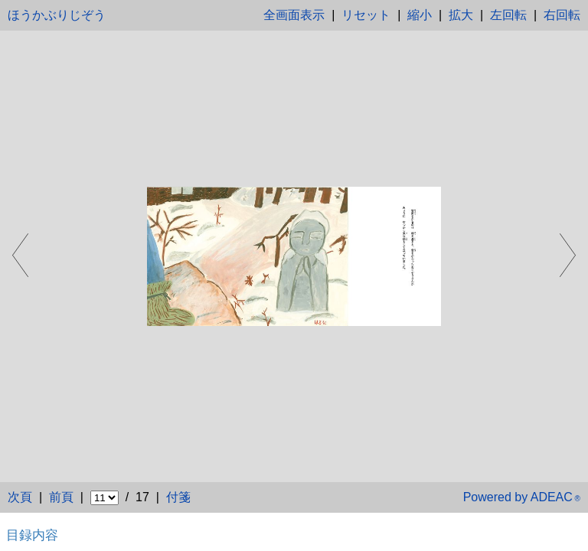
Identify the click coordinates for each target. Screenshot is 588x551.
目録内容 (32, 535)
